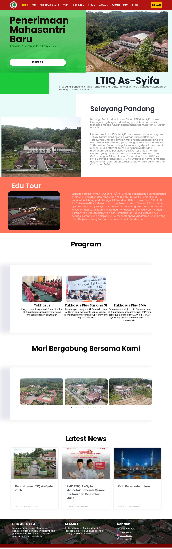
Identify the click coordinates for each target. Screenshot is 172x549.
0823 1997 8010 (127, 530)
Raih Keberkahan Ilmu (134, 487)
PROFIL (67, 5)
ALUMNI (94, 5)
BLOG (138, 5)
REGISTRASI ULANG (50, 5)
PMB (34, 5)
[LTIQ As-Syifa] (14, 5)
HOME (25, 5)
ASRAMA (105, 5)
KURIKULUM (80, 5)
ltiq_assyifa (126, 537)
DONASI (156, 5)
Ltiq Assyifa (126, 533)
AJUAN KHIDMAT (122, 5)
